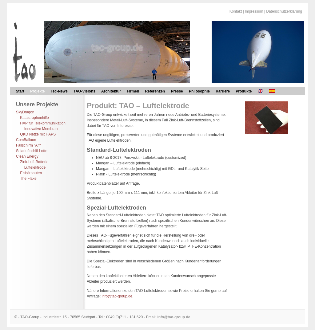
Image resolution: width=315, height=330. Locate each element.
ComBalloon (26, 140)
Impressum (254, 11)
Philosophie (199, 91)
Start (20, 91)
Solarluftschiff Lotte (31, 151)
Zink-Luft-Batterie (34, 162)
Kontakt (235, 11)
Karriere (223, 91)
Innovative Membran (41, 129)
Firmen (133, 91)
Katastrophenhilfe (34, 118)
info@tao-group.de (117, 296)
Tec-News (59, 91)
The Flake (28, 178)
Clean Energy (27, 156)
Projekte (37, 91)
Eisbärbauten (31, 173)
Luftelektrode (35, 167)
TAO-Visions (84, 91)
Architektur (111, 91)
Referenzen (155, 91)
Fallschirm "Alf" (28, 145)
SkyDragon (25, 112)
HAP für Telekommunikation (43, 123)
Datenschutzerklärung (284, 11)
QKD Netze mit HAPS (38, 134)
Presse (177, 91)
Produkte (244, 91)
